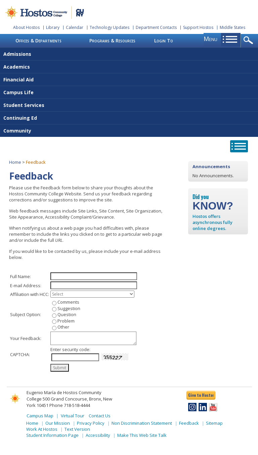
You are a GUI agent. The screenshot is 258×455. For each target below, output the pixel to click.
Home (15, 162)
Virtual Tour (72, 416)
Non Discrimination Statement (142, 423)
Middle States (232, 27)
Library (52, 27)
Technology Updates (109, 27)
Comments (68, 302)
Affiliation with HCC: (29, 294)
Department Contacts (156, 27)
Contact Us (100, 416)
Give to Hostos (201, 395)
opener (249, 40)
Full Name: (20, 276)
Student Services (23, 105)
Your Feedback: (25, 338)
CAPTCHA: (20, 354)
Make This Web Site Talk (142, 435)
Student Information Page (52, 435)
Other (63, 327)
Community (17, 130)
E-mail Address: (25, 285)
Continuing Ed (20, 118)
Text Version (77, 429)
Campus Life (18, 92)
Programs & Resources (112, 40)
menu (210, 39)
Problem (66, 321)
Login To (163, 40)
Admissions (17, 54)
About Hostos (26, 27)
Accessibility (98, 435)
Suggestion (68, 308)
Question (66, 314)
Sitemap (214, 423)
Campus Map (40, 416)
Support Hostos (198, 27)
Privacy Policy (90, 423)
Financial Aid (18, 79)
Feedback (189, 423)
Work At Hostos (41, 429)
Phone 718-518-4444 (69, 405)
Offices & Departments (38, 40)
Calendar (74, 27)
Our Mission (57, 423)
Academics (16, 67)
